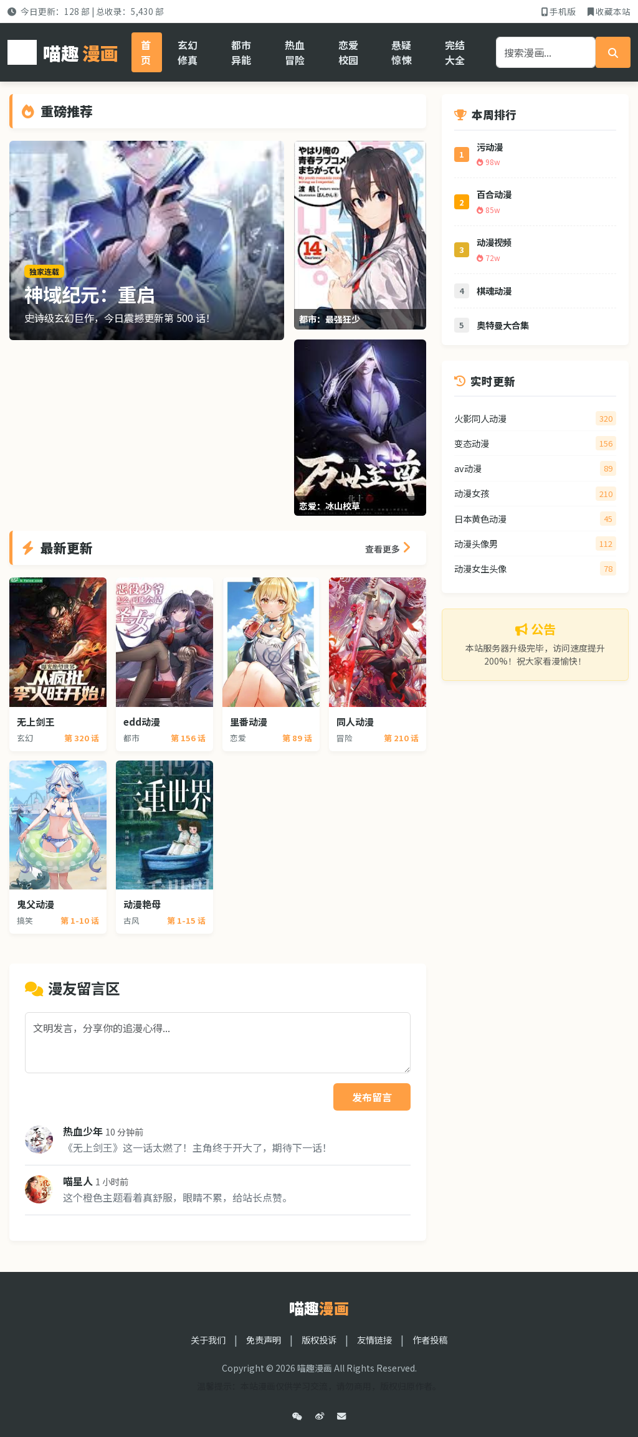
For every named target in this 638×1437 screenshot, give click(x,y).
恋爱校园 (348, 52)
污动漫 (490, 146)
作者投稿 (429, 1339)
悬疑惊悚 (401, 52)
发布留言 (372, 1096)
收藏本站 (609, 11)
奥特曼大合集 (503, 324)
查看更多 (388, 548)
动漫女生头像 (480, 568)
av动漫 (468, 468)
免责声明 (263, 1339)
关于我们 (208, 1339)
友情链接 (374, 1339)
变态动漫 (471, 443)
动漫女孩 (471, 493)
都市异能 (241, 52)
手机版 (558, 11)
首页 (146, 52)
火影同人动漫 (480, 418)
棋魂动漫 (494, 290)
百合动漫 (494, 194)
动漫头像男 (476, 543)
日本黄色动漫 (480, 518)
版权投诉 (319, 1339)
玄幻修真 (188, 52)
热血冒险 (295, 52)
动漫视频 (494, 242)
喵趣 (62, 52)
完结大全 (455, 52)
